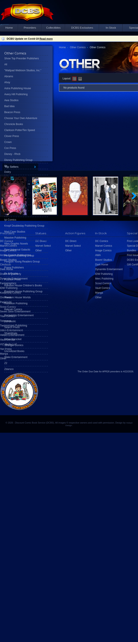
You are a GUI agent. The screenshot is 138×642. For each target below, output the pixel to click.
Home (9, 27)
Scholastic (10, 321)
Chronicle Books (13, 124)
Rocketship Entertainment (19, 315)
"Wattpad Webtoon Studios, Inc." (22, 70)
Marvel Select (73, 245)
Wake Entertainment (15, 357)
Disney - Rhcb (12, 154)
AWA (98, 255)
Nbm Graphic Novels (16, 243)
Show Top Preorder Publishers (21, 58)
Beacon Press (12, 112)
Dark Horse (101, 264)
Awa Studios (11, 100)
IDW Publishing (104, 273)
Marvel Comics (103, 245)
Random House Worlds (17, 297)
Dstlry (7, 171)
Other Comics (77, 47)
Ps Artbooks (11, 273)
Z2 (5, 363)
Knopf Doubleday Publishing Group (24, 225)
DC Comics (101, 241)
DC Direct (70, 241)
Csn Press (10, 148)
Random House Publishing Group (23, 291)
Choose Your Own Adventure (20, 118)
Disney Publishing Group (18, 160)
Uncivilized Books (14, 351)
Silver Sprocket (13, 339)
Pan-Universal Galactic (17, 249)
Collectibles (53, 27)
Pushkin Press (12, 279)
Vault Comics (102, 288)
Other (3, 358)
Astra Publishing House (17, 88)
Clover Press (11, 136)
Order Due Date (90, 371)
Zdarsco (8, 369)
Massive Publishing (15, 237)
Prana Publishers (14, 267)
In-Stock (111, 27)
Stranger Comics (13, 345)
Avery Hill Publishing (16, 94)
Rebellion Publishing (16, 303)
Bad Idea (9, 106)
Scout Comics (103, 283)
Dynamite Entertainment (109, 269)
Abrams (8, 76)
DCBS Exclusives (82, 27)
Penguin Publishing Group (19, 255)
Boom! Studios (103, 259)
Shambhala (10, 333)
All (5, 64)
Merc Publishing (104, 278)
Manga (4, 353)
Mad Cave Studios (14, 231)
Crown (8, 142)
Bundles (131, 250)
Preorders (30, 27)
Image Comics (103, 250)
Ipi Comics (10, 219)
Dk (5, 166)
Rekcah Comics (13, 309)
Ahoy (7, 82)
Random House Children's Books (23, 285)
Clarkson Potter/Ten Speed (19, 130)
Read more (46, 38)
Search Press (12, 327)
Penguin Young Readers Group (22, 261)
